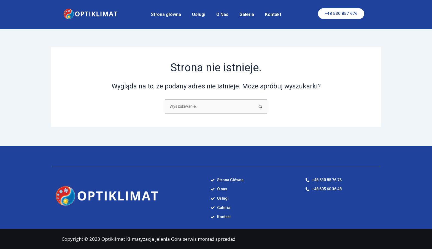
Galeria (246, 14)
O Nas (222, 14)
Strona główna (166, 14)
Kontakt (273, 14)
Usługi (198, 14)
